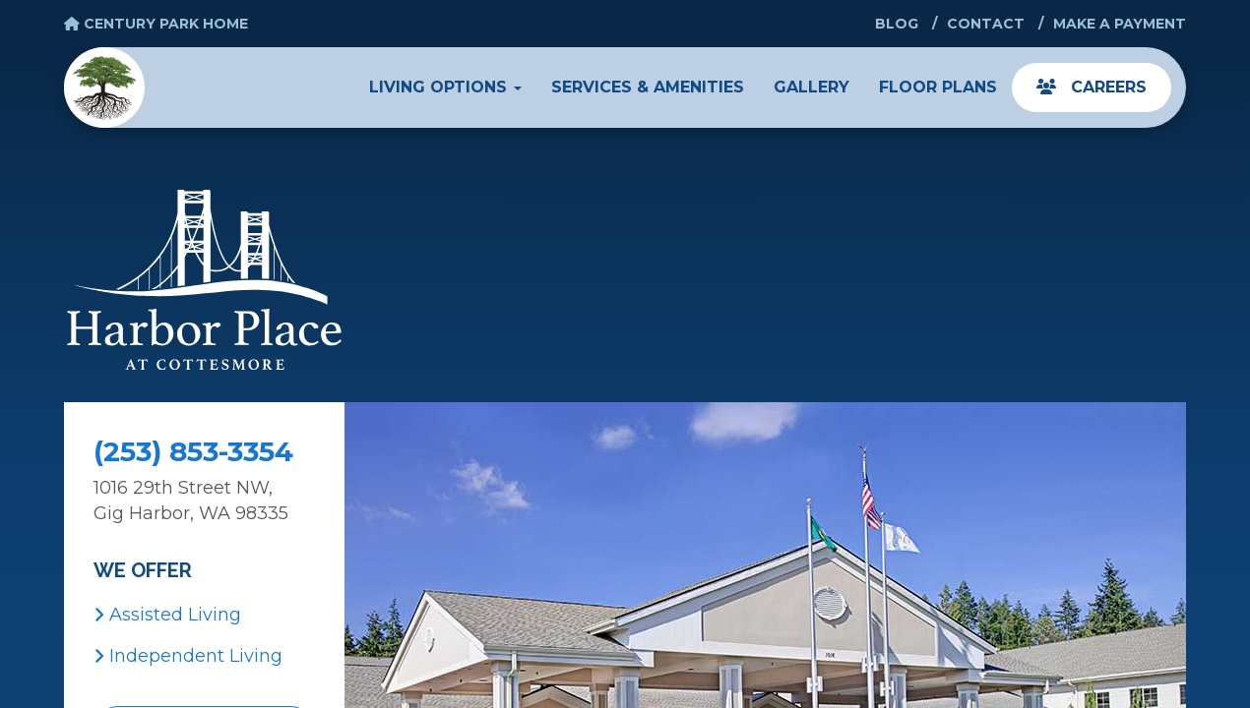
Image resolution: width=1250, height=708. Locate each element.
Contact (986, 23)
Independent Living (188, 656)
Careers (1091, 87)
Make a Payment (1119, 23)
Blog (896, 23)
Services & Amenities (647, 87)
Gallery (811, 87)
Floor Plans (938, 87)
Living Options (445, 87)
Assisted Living (167, 614)
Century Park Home (156, 23)
